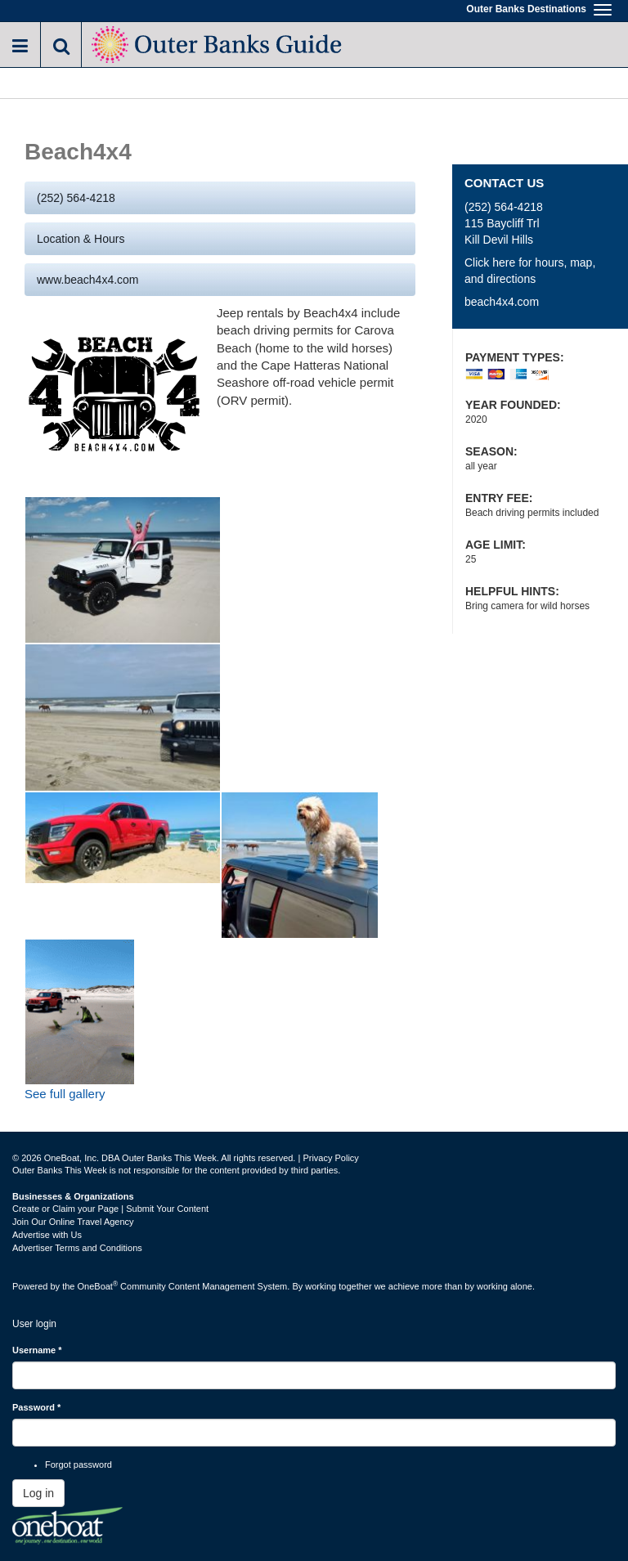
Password (36, 1407)
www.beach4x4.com (88, 279)
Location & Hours (80, 238)
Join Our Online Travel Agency (73, 1222)
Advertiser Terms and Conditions (77, 1248)
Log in (38, 1493)
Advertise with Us (47, 1235)
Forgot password (78, 1464)
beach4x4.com (501, 301)
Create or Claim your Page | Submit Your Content (110, 1208)
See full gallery (65, 1094)
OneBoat (98, 1286)
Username (37, 1350)
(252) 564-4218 (76, 197)
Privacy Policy (330, 1158)
